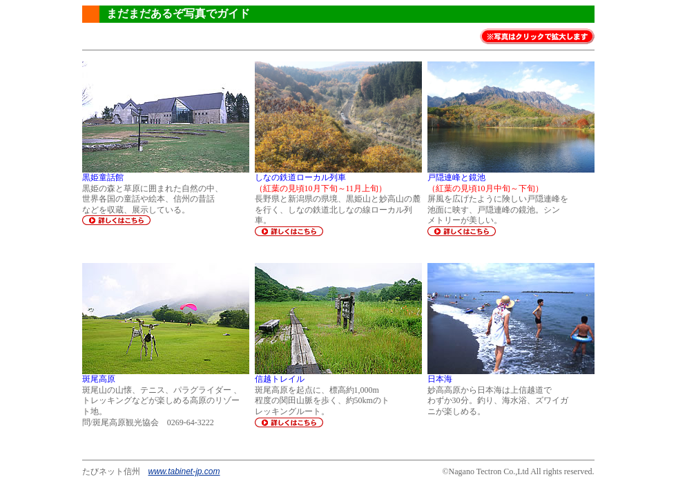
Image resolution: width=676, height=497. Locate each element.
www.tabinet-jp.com (184, 471)
